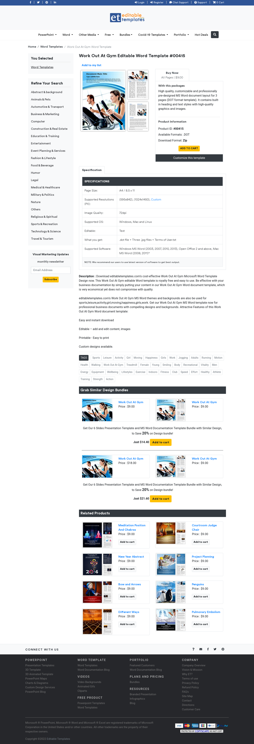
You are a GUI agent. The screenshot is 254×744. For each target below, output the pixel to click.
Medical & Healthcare (45, 187)
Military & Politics (42, 194)
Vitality (205, 364)
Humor (35, 172)
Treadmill (131, 364)
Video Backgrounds (89, 682)
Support (200, 2)
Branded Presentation (143, 694)
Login (139, 2)
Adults (194, 357)
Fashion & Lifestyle (43, 158)
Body (177, 364)
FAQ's (185, 691)
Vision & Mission (192, 669)
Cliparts (82, 691)
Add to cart (160, 442)
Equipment (98, 372)
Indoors (153, 372)
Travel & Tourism (42, 238)
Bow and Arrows (129, 584)
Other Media (88, 34)
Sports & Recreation (44, 224)
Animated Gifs (86, 686)
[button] (215, 34)
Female (144, 364)
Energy (84, 372)
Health (84, 364)
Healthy (205, 372)
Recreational (190, 364)
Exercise (140, 372)
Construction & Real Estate (49, 128)
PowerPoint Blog (35, 691)
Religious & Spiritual (44, 216)
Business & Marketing (45, 114)
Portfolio (180, 34)
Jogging (183, 357)
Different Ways (128, 612)
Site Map (187, 696)
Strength (98, 379)
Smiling (167, 364)
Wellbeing (112, 372)
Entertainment (41, 143)
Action (109, 379)
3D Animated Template (39, 674)
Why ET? (187, 674)
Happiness (151, 357)
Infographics (137, 698)
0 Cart (218, 2)
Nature (36, 202)
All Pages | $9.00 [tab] (172, 75)
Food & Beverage (42, 165)
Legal (34, 180)
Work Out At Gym (113, 364)
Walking (95, 364)
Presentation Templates (39, 665)
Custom (156, 199)
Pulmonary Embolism (206, 612)
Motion (218, 357)
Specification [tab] (92, 170)
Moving (138, 357)
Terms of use (190, 678)
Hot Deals (201, 34)
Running (206, 357)
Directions (188, 705)
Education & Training (45, 136)
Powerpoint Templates (91, 703)
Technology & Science (46, 231)
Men (214, 364)
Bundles (125, 34)
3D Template (33, 669)
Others (35, 209)
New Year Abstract (131, 556)
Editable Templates (58, 739)
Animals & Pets (40, 99)
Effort (194, 372)
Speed (184, 372)
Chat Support (178, 2)
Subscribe (50, 279)
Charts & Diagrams (36, 683)
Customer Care (191, 709)
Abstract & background (46, 92)
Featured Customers (142, 665)
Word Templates (51, 46)
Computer (38, 121)
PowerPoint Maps (36, 678)
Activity (119, 357)
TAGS (84, 357)
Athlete (217, 372)
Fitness (165, 372)
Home (32, 46)
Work (172, 357)
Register (156, 2)
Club (174, 372)
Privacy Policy (190, 683)
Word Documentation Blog (94, 669)
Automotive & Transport (47, 106)
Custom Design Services (40, 687)
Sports (96, 357)
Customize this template (189, 158)
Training (85, 379)
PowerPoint (46, 34)
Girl (128, 357)
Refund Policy (190, 687)
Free (108, 34)
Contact (187, 700)
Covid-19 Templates (152, 34)
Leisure (107, 357)
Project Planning (203, 556)
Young (155, 364)
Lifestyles (127, 372)
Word (66, 34)
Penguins (198, 584)
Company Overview (193, 665)
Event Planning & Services (48, 150)
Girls (163, 357)
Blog (132, 703)
